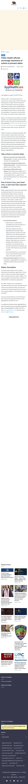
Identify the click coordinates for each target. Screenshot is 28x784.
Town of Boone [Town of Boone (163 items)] (13, 763)
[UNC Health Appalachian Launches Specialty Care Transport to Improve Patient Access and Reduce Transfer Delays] (21, 657)
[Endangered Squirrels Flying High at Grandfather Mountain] (7, 628)
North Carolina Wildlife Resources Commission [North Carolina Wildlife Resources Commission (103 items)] (12, 760)
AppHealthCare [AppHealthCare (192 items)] (18, 743)
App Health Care (14, 317)
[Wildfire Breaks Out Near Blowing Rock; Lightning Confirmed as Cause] (7, 656)
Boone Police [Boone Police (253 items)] (18, 748)
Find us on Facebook (6, 681)
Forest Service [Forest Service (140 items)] (20, 750)
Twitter (4, 312)
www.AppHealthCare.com (9, 310)
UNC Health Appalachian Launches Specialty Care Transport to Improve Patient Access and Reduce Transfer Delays (20, 665)
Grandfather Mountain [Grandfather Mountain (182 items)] (20, 753)
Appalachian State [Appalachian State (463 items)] (7, 743)
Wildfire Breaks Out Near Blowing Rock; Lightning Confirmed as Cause (7, 663)
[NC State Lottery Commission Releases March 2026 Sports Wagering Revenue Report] (7, 570)
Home (3, 52)
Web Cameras (14, 777)
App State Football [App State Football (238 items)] (7, 745)
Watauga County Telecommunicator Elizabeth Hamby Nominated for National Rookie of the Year (6, 601)
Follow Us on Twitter (6, 685)
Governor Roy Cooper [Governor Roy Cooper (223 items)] (7, 753)
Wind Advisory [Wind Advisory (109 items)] (20, 765)
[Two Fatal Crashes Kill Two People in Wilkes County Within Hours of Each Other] (7, 611)
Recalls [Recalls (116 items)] (4, 763)
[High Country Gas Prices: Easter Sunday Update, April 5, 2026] (21, 611)
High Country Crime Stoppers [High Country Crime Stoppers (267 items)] (9, 755)
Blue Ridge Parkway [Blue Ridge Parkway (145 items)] (7, 748)
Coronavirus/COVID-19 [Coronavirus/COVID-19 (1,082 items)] (8, 750)
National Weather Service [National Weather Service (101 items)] (8, 758)
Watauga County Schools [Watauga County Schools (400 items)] (8, 765)
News (7, 52)
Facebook (11, 312)
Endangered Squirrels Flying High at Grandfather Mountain (6, 635)
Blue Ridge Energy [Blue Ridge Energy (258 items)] (18, 745)
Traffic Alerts (22, 777)
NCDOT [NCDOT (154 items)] (19, 758)
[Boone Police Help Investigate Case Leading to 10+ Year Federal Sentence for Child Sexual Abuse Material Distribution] (21, 633)
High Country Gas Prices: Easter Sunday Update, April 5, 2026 (20, 618)
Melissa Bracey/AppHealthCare (8, 66)
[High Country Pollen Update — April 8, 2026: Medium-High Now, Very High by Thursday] (21, 571)
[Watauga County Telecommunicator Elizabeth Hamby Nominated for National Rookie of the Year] (7, 591)
